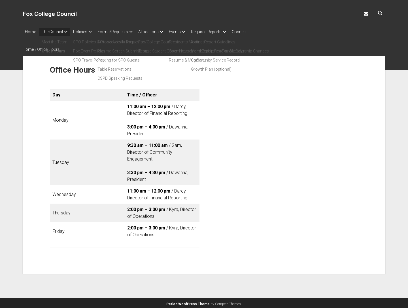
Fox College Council (50, 13)
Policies (86, 31)
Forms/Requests (121, 31)
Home (30, 31)
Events (189, 31)
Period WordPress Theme (188, 302)
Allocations (160, 31)
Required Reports (223, 31)
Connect (259, 31)
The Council (55, 31)
